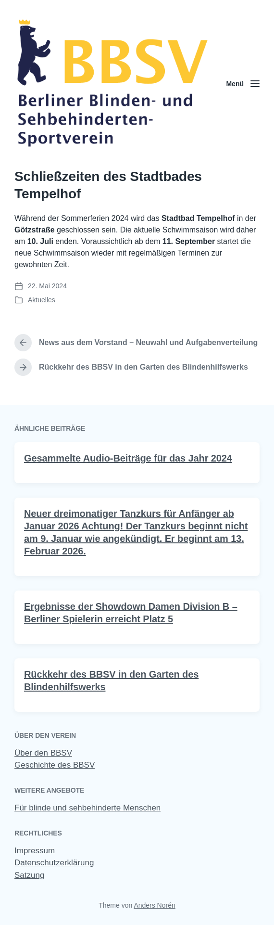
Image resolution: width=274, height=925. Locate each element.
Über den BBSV (43, 753)
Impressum (34, 850)
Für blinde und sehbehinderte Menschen (87, 807)
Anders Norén (154, 905)
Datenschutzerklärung (54, 862)
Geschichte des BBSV (54, 765)
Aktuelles (41, 300)
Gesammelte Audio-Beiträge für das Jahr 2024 (128, 475)
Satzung (29, 875)
